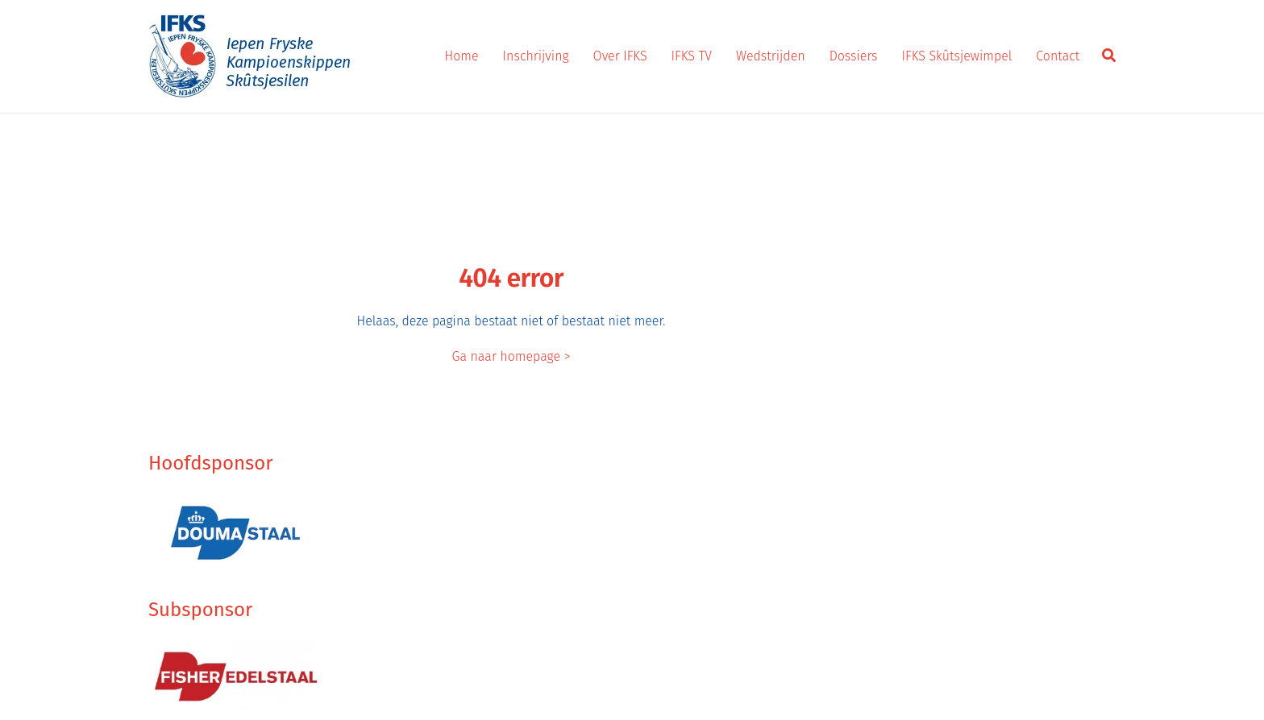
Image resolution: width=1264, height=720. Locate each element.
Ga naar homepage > (511, 356)
